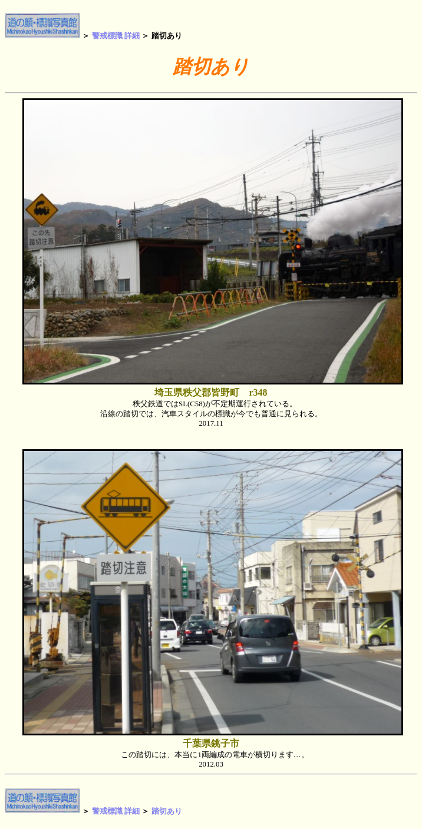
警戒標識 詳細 (116, 35)
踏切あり (166, 810)
